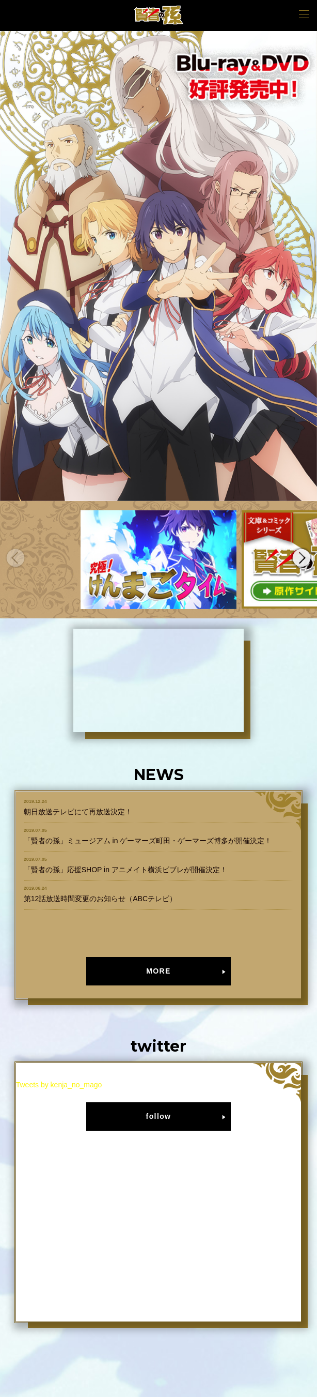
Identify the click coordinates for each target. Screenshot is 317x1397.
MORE (158, 971)
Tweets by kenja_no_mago (59, 1085)
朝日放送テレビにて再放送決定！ (78, 812)
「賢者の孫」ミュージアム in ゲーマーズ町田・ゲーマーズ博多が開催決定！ (148, 841)
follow (158, 1116)
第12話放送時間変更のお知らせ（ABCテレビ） (100, 898)
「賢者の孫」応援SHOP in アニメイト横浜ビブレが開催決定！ (125, 869)
